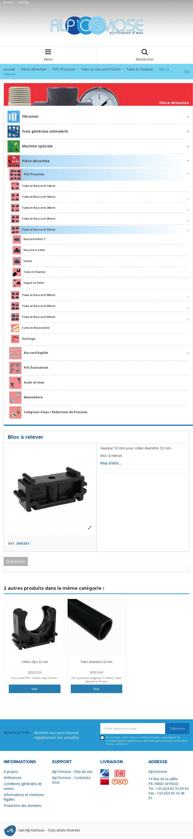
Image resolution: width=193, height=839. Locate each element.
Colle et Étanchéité (30, 328)
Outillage (23, 339)
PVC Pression (26, 175)
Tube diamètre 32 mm (96, 663)
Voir (34, 690)
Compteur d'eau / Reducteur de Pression (48, 412)
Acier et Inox (26, 383)
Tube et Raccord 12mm (33, 186)
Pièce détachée (174, 103)
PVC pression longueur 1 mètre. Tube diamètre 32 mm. (96, 681)
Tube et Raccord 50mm (33, 306)
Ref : (12, 544)
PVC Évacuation (28, 368)
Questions (15, 562)
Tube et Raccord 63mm (33, 317)
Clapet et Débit (28, 283)
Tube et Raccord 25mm (33, 219)
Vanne (22, 261)
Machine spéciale (30, 146)
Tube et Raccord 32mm (33, 230)
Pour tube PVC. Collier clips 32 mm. (34, 679)
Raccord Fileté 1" (29, 239)
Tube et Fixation (29, 272)
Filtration (23, 117)
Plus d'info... (111, 463)
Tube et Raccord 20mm (33, 208)
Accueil (9, 2)
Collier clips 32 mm (34, 663)
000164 (96, 673)
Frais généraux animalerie (38, 131)
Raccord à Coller (29, 250)
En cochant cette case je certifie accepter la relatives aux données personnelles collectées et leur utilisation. (146, 742)
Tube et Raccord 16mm (33, 197)
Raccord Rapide (28, 353)
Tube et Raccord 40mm (33, 295)
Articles (24, 2)
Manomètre (26, 398)
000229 (34, 673)
